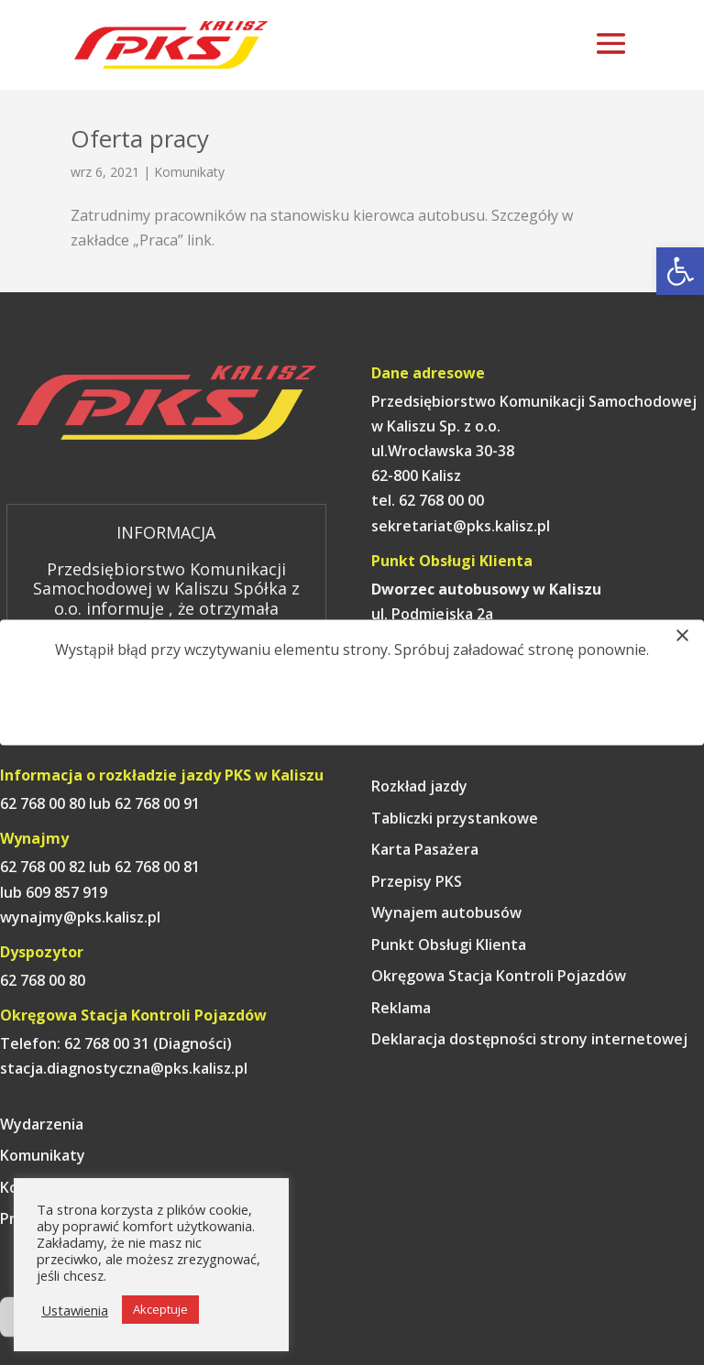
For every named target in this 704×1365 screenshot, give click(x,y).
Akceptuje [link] (160, 1309)
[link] (680, 271)
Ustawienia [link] (74, 1310)
